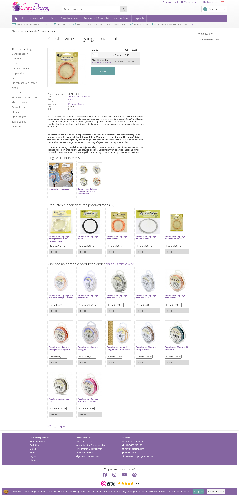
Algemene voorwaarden (87, 454)
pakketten (17, 92)
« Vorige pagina (56, 424)
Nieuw (52, 18)
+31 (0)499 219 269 (132, 443)
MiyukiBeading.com (133, 447)
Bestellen (211, 9)
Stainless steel (19, 116)
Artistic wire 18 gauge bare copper (169, 293)
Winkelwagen (205, 34)
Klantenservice (210, 1)
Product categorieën (33, 18)
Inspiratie (139, 18)
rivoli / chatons (19, 102)
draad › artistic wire (120, 262)
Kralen (33, 450)
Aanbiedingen (121, 18)
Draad (33, 447)
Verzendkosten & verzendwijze (90, 443)
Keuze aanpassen (216, 491)
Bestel (53, 248)
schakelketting (19, 107)
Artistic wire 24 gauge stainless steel (141, 293)
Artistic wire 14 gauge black (86, 234)
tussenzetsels (19, 121)
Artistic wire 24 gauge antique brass (141, 345)
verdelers (17, 126)
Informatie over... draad (59, 187)
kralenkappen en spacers (24, 82)
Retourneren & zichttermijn (89, 447)
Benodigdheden (37, 439)
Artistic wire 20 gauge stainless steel (114, 293)
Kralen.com (129, 450)
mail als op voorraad (102, 62)
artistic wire (86, 96)
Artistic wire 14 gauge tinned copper (141, 234)
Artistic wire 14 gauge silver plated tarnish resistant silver (59, 235)
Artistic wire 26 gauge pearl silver (86, 293)
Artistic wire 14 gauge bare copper (114, 234)
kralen (15, 78)
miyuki (15, 87)
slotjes (15, 111)
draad (15, 63)
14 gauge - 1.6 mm (76, 104)
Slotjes (33, 458)
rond (70, 101)
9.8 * (192, 24)
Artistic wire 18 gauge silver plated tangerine (59, 345)
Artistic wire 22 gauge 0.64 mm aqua (169, 345)
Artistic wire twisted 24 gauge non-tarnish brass (115, 345)
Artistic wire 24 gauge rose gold (86, 345)
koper (70, 98)
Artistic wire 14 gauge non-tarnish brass (169, 234)
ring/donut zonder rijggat (24, 97)
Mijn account (170, 1)
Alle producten (18, 31)
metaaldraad (74, 96)
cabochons (17, 58)
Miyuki (33, 454)
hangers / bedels (20, 68)
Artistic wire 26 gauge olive (59, 396)
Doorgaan (198, 491)
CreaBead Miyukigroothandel (137, 454)
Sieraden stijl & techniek (96, 18)
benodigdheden (20, 53)
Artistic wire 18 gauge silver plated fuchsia (86, 396)
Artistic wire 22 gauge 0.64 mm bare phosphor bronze (60, 294)
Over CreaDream (84, 439)
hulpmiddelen (19, 73)
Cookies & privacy (84, 450)
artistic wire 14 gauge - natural (41, 31)
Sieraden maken (70, 18)
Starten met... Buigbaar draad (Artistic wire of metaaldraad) (86, 189)
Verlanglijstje (190, 1)
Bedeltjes (34, 443)
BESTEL (102, 71)
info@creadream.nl (132, 439)
